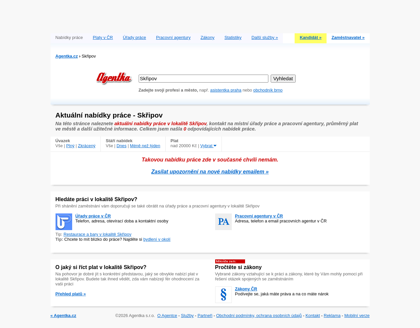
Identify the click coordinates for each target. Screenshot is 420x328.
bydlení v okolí (157, 239)
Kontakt (313, 315)
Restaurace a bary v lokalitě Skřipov (97, 234)
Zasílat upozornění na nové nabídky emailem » (210, 171)
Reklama (332, 315)
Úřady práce (134, 37)
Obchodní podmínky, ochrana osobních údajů (259, 315)
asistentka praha (225, 90)
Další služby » (264, 37)
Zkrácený (86, 145)
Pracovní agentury (173, 37)
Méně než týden (145, 145)
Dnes (121, 145)
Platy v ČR (103, 37)
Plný (70, 145)
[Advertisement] (210, 15)
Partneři (205, 315)
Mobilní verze (356, 315)
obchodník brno (268, 90)
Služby (187, 315)
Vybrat (208, 145)
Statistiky (232, 37)
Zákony (207, 37)
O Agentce (167, 315)
